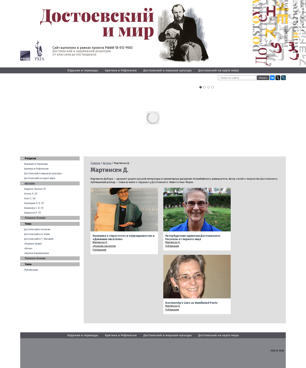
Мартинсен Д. (100, 242)
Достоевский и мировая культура (167, 70)
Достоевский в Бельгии (37, 229)
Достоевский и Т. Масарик (39, 239)
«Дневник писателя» (104, 246)
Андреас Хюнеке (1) (35, 189)
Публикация (31, 269)
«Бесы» (28, 248)
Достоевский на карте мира (218, 70)
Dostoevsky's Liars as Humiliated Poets (191, 303)
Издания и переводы (82, 70)
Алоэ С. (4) (29, 198)
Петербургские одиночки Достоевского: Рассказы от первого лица (193, 237)
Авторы (30, 183)
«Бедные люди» (33, 243)
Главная (95, 163)
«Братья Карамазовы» (36, 253)
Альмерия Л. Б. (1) (34, 203)
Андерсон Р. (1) (32, 212)
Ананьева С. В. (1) (33, 208)
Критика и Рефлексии (121, 70)
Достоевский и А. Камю (37, 234)
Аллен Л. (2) (30, 193)
